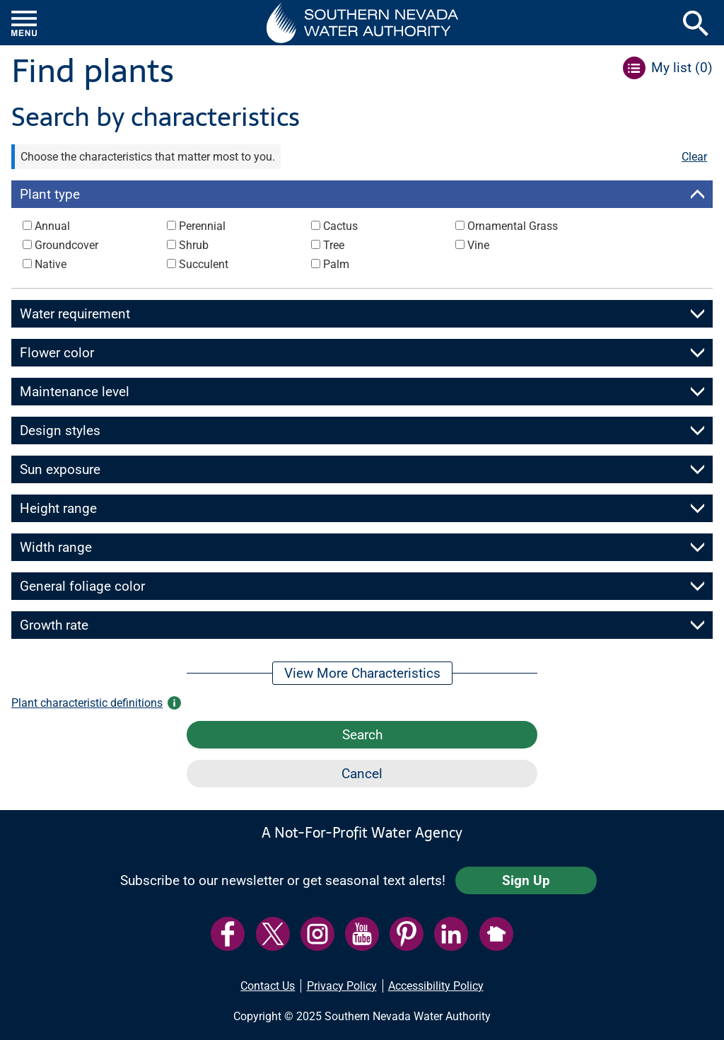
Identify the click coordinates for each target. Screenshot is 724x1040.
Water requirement (75, 314)
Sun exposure (60, 469)
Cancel (362, 773)
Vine (478, 245)
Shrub (194, 245)
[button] (362, 22)
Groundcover (66, 245)
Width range (56, 547)
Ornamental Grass (512, 226)
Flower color (57, 353)
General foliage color (82, 586)
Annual (52, 226)
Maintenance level (74, 391)
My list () (682, 67)
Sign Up (526, 880)
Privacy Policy (342, 986)
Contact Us (267, 986)
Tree (333, 245)
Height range (58, 508)
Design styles (60, 430)
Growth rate (54, 625)
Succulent (203, 264)
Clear (694, 156)
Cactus (340, 226)
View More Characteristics (362, 673)
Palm (336, 264)
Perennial (202, 226)
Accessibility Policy (436, 986)
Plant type (50, 194)
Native (50, 264)
